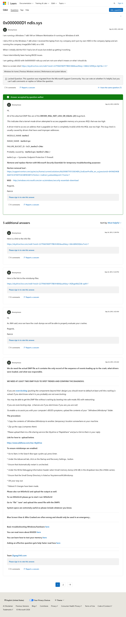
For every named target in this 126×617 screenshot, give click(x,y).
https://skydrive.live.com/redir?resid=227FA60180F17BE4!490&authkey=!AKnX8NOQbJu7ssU (47, 244)
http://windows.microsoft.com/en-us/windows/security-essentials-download (46, 180)
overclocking (21, 390)
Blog (33, 606)
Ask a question (116, 10)
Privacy (53, 606)
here (47, 526)
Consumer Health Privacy (70, 606)
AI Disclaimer (8, 606)
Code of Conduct (104, 606)
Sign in (120, 3)
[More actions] (121, 16)
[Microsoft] (4, 3)
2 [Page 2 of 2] (63, 584)
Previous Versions (22, 606)
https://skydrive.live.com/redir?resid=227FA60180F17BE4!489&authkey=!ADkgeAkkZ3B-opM (47, 283)
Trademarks (7, 609)
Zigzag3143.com (19, 555)
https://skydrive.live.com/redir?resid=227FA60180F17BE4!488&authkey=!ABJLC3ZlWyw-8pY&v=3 (64, 66)
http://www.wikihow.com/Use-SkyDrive (24, 442)
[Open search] (114, 3)
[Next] (69, 584)
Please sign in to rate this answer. (21, 197)
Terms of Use (90, 606)
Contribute (44, 606)
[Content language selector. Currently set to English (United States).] (14, 600)
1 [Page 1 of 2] (57, 584)
